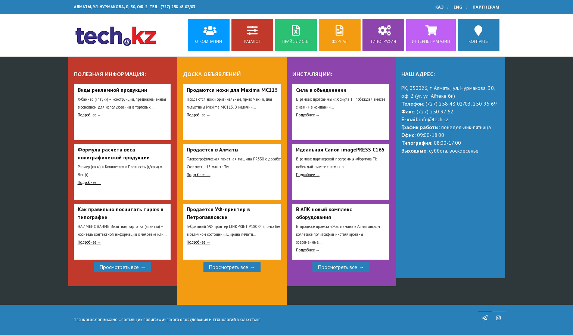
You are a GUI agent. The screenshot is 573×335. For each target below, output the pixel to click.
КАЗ (439, 7)
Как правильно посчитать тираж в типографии (120, 213)
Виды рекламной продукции (112, 90)
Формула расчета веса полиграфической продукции (114, 153)
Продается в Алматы (213, 149)
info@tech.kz (433, 119)
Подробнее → (90, 115)
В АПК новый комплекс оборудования (324, 213)
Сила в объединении (321, 90)
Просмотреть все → (123, 267)
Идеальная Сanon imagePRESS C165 (340, 149)
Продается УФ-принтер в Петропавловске (218, 213)
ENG (458, 7)
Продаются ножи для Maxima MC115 (232, 90)
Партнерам (486, 7)
